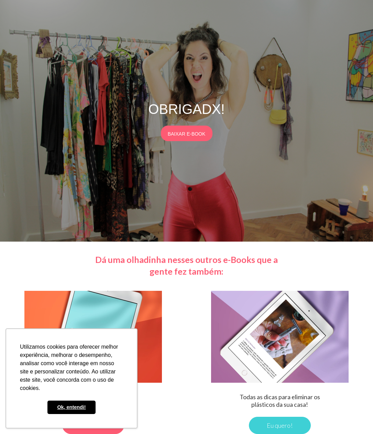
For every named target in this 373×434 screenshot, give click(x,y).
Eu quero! (280, 425)
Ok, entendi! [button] (71, 407)
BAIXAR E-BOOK (187, 134)
